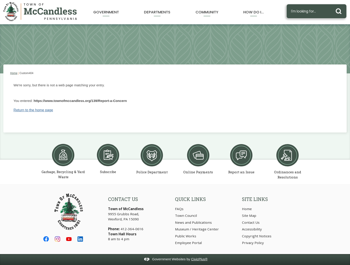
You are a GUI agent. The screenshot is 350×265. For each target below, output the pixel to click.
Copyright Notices (256, 236)
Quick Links (190, 199)
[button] (339, 10)
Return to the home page (33, 110)
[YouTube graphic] (69, 239)
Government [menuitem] (106, 12)
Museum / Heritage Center (197, 229)
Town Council (186, 215)
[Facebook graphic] (46, 239)
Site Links (255, 199)
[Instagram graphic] (57, 239)
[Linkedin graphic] (80, 239)
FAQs (179, 209)
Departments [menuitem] (157, 12)
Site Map (249, 215)
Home (13, 73)
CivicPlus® (199, 259)
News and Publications (193, 222)
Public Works (185, 236)
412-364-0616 (132, 229)
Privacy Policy (253, 242)
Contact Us (251, 222)
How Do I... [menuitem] (253, 12)
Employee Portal (188, 242)
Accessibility (252, 229)
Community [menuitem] (207, 12)
